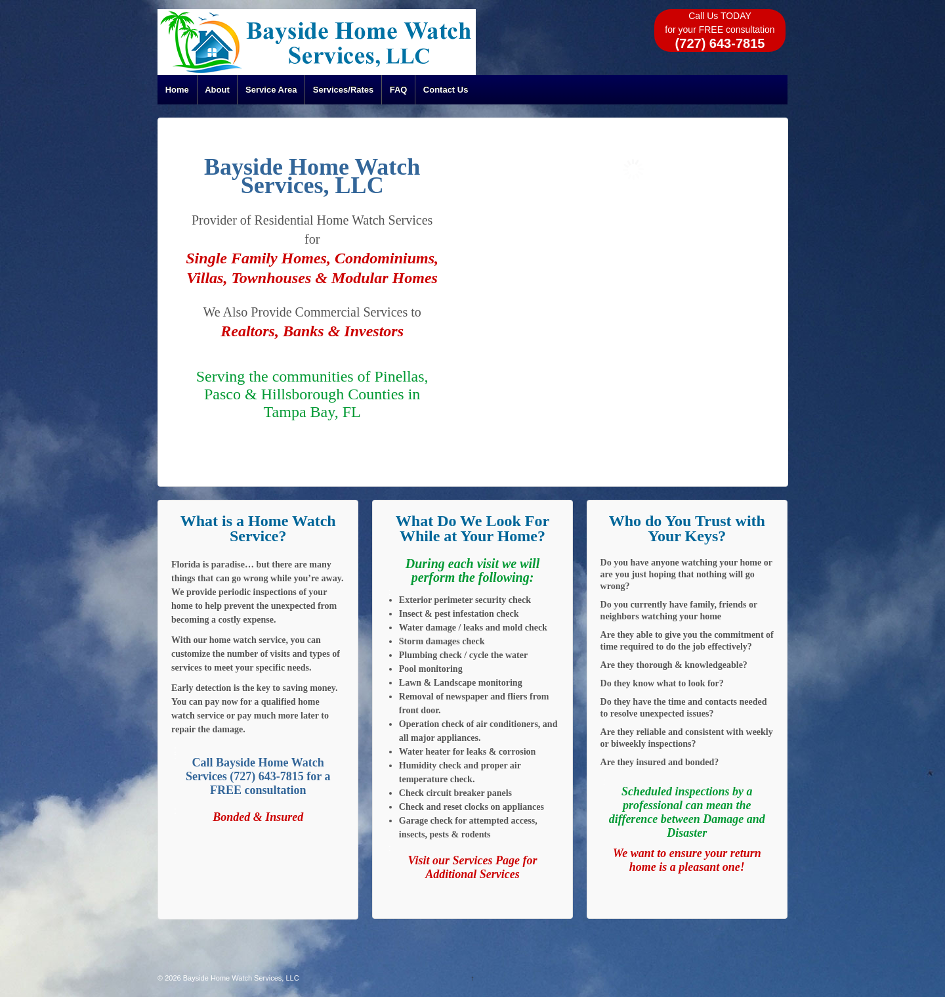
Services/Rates (343, 90)
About (217, 90)
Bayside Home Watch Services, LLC (240, 978)
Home (177, 90)
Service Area (271, 90)
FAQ (399, 90)
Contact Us (446, 90)
